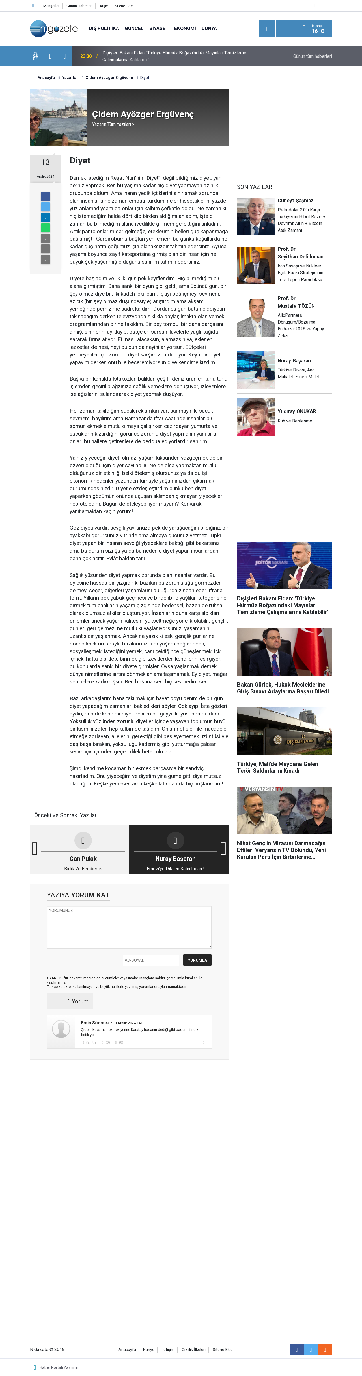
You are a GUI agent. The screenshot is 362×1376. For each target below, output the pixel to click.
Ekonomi (185, 28)
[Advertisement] (129, 1108)
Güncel (134, 28)
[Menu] (267, 29)
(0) (107, 1042)
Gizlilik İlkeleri (194, 1349)
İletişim (167, 1349)
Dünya (209, 28)
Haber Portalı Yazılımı (59, 1367)
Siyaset (159, 28)
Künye (148, 1349)
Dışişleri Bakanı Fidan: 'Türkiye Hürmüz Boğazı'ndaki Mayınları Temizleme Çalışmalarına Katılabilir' (174, 56)
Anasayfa (127, 1349)
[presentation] (50, 56)
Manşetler (51, 6)
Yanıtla (91, 1042)
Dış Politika (104, 28)
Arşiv (104, 6)
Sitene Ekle (124, 6)
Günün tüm (312, 56)
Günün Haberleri (79, 6)
